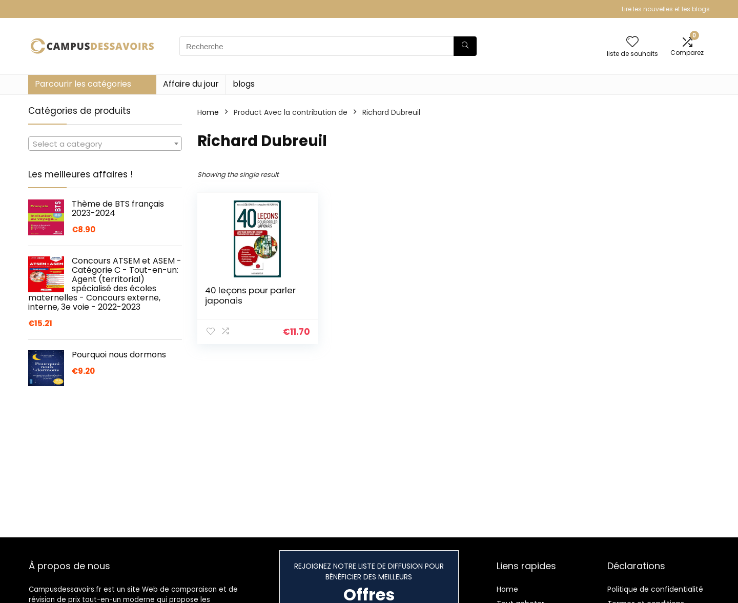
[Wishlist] (632, 42)
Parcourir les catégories (83, 84)
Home (208, 112)
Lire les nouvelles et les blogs (666, 9)
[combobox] (105, 143)
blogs (244, 84)
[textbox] (105, 144)
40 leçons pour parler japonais (250, 295)
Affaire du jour (191, 84)
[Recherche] (465, 46)
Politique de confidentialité (655, 589)
